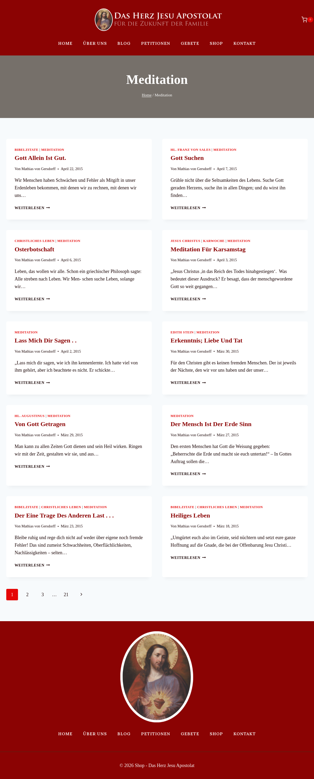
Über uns (95, 43)
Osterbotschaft (34, 249)
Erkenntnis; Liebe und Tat (206, 340)
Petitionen (155, 43)
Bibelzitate (26, 150)
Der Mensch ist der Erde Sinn (211, 424)
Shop (216, 43)
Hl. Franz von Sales (191, 150)
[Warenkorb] (304, 19)
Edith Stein (182, 332)
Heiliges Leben (190, 515)
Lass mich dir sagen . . (46, 340)
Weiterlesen (32, 208)
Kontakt (244, 43)
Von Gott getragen (40, 424)
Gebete (190, 43)
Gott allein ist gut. (40, 157)
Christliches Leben (35, 241)
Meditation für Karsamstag (208, 249)
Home (65, 43)
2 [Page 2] (27, 594)
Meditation (52, 150)
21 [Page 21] (66, 594)
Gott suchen (187, 157)
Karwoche (214, 241)
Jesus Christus (185, 241)
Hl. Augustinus (30, 416)
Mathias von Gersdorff (38, 169)
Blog (124, 43)
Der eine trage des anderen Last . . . (64, 515)
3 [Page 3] (42, 594)
